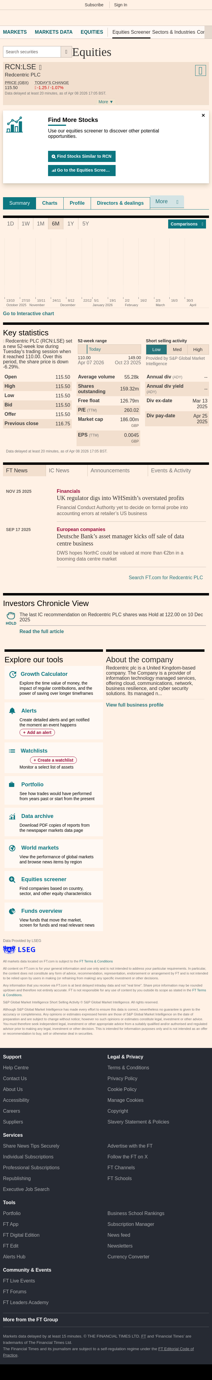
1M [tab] (40, 224)
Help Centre (16, 1067)
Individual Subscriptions (28, 1156)
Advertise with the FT (130, 1145)
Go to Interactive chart (28, 313)
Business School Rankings (136, 1213)
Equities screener (43, 879)
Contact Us (15, 1078)
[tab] (19, 203)
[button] (6, 18)
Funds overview (41, 911)
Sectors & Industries (173, 32)
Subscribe (94, 4)
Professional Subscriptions (31, 1167)
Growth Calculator (44, 674)
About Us (13, 1089)
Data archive (37, 816)
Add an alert (39, 732)
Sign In (120, 4)
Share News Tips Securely (31, 1145)
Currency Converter (129, 1256)
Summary (19, 203)
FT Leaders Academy (26, 1302)
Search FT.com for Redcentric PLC (166, 577)
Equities (92, 32)
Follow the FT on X (128, 1156)
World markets (40, 848)
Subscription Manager (131, 1224)
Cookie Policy (122, 1089)
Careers (11, 1111)
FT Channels (121, 1167)
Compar (187, 224)
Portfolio (32, 785)
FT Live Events (19, 1280)
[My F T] (203, 18)
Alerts (29, 711)
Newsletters (120, 1245)
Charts (49, 203)
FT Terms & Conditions (96, 961)
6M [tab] (55, 224)
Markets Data (54, 32)
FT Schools (120, 1178)
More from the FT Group (30, 1319)
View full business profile (135, 704)
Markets (15, 32)
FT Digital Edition (21, 1235)
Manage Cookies (126, 1100)
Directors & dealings (120, 203)
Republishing (17, 1178)
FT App (10, 1224)
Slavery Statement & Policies (138, 1121)
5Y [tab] (85, 224)
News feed (119, 1235)
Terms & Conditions (128, 1067)
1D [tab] (10, 224)
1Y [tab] (70, 224)
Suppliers (13, 1121)
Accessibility (16, 1100)
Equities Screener (131, 32)
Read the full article (42, 631)
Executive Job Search (26, 1189)
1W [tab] (26, 224)
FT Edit (10, 1245)
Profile (77, 203)
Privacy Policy (123, 1078)
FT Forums (14, 1291)
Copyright (118, 1111)
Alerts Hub (14, 1256)
